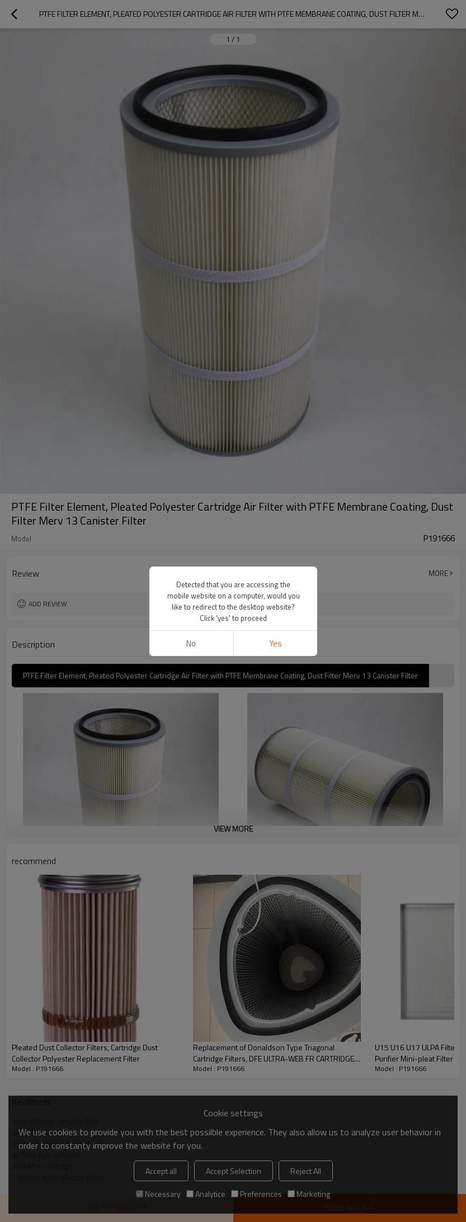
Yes (275, 643)
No (191, 643)
